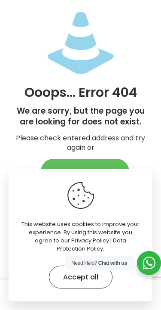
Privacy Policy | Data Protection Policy (91, 244)
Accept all (80, 277)
